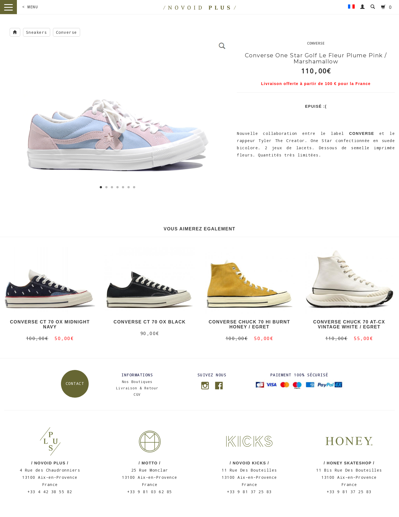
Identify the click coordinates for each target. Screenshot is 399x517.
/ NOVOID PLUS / (50, 463)
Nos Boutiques (137, 381)
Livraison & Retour (137, 388)
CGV (137, 394)
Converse (66, 32)
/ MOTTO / (149, 463)
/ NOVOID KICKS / (249, 463)
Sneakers (36, 32)
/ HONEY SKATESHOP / (349, 463)
